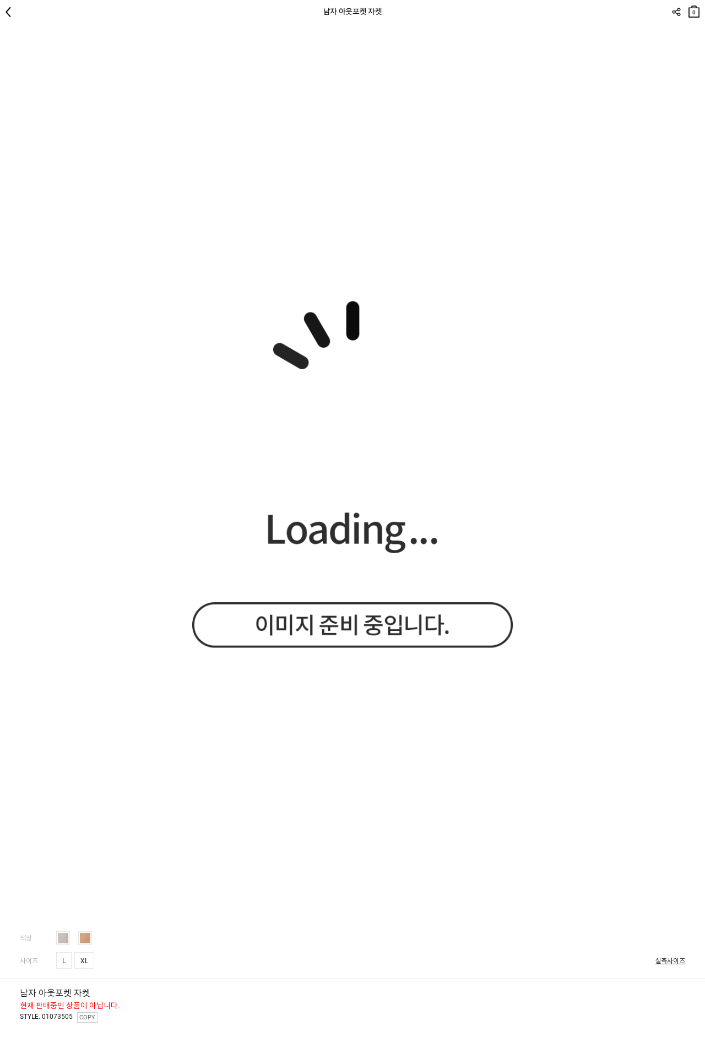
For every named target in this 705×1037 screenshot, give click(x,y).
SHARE (676, 12)
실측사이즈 (670, 961)
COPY (87, 1017)
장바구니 (694, 9)
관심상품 (695, 33)
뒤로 (11, 12)
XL (84, 961)
